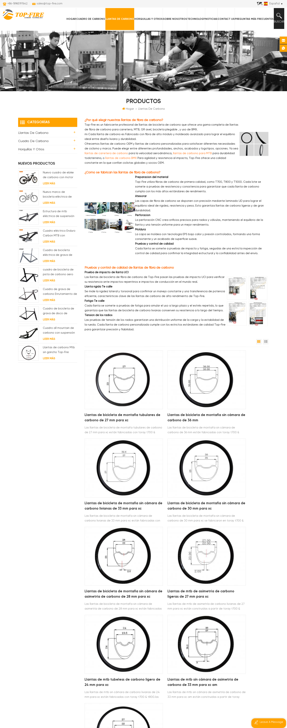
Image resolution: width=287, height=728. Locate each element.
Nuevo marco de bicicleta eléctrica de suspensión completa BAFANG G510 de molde (58, 196)
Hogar (69, 18)
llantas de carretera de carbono (133, 628)
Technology (194, 18)
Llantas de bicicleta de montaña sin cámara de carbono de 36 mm (176, 403)
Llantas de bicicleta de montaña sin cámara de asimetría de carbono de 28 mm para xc (175, 477)
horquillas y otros (146, 18)
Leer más (49, 184)
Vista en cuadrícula (259, 342)
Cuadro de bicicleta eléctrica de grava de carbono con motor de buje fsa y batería (58, 254)
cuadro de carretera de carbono (134, 653)
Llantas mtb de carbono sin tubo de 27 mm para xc (238, 550)
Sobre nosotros (173, 18)
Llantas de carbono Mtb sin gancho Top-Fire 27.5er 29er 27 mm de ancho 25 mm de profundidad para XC (59, 351)
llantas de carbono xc (126, 616)
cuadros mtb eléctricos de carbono (135, 635)
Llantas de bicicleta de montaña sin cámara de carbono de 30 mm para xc (114, 477)
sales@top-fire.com (49, 3)
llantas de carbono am (126, 641)
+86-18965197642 (17, 3)
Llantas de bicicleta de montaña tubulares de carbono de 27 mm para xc (113, 404)
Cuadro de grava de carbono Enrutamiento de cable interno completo (60, 293)
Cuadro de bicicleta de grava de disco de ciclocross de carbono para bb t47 (58, 312)
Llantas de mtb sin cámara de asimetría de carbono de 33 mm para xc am (174, 551)
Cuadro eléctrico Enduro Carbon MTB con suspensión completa (59, 234)
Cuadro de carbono (88, 18)
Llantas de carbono (117, 18)
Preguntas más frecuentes (251, 18)
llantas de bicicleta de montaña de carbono (136, 622)
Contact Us (223, 18)
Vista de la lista (266, 342)
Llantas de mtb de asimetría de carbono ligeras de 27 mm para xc (237, 477)
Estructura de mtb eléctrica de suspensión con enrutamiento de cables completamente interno (58, 215)
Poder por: (209, 715)
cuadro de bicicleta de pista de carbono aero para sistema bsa (58, 273)
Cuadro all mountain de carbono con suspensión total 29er (59, 332)
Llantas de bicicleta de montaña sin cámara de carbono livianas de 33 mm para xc (238, 404)
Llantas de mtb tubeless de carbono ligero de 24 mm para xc (113, 550)
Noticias (209, 18)
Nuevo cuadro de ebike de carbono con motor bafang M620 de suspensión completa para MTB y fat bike (58, 176)
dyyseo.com (216, 715)
